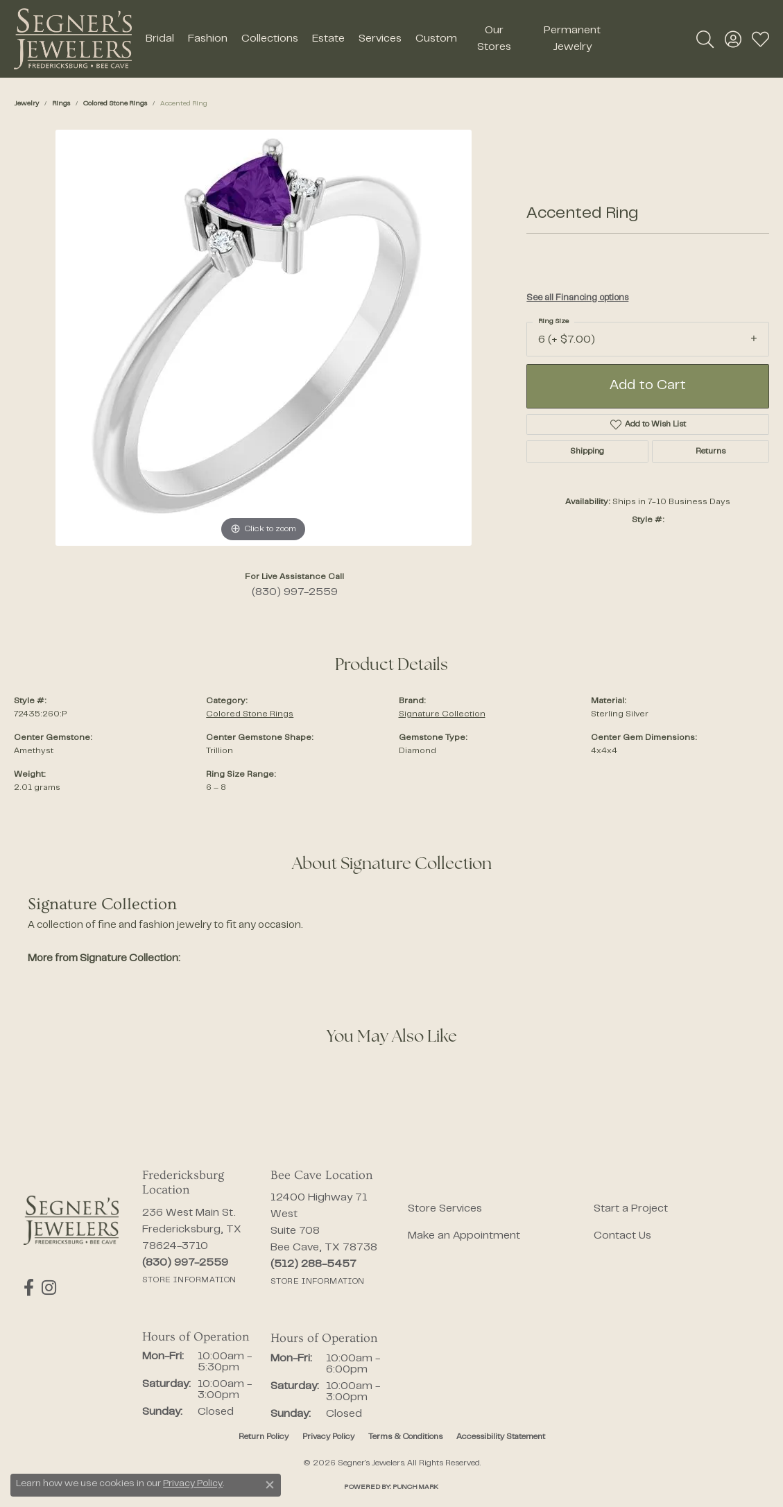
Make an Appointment (464, 1236)
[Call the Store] (185, 1263)
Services (380, 39)
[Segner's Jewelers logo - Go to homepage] (73, 39)
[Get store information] (189, 1280)
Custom (436, 39)
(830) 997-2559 (295, 592)
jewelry (26, 104)
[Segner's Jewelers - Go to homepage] (71, 1220)
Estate (328, 39)
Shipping (587, 451)
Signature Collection (442, 714)
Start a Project (631, 1209)
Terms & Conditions (405, 1436)
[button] (705, 39)
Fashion (207, 39)
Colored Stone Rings (115, 104)
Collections (269, 39)
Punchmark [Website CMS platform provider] (415, 1487)
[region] (263, 338)
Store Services (445, 1209)
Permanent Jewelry (572, 39)
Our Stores (494, 39)
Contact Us (622, 1236)
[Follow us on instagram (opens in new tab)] (48, 1288)
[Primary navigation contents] (379, 39)
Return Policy (264, 1436)
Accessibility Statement (500, 1436)
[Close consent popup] (270, 1485)
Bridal (160, 39)
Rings (61, 104)
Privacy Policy (328, 1436)
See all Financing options (577, 298)
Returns (710, 451)
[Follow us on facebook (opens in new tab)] (29, 1288)
